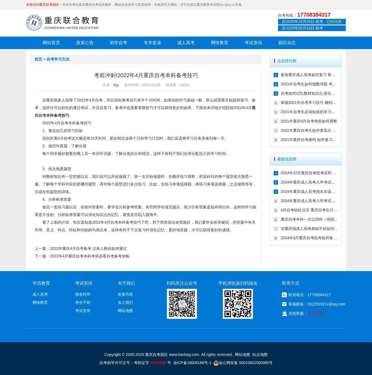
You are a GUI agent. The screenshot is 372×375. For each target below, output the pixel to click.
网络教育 (219, 42)
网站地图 (125, 310)
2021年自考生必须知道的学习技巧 (309, 112)
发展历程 (125, 294)
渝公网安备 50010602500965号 (243, 363)
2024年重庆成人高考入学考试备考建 (309, 201)
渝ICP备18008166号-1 (192, 363)
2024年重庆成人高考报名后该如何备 (309, 191)
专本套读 (152, 42)
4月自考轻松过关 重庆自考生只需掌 (309, 210)
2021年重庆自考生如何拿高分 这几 (309, 130)
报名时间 (82, 294)
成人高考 (186, 42)
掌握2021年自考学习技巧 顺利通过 (309, 102)
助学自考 (118, 42)
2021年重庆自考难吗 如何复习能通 (309, 139)
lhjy (116, 85)
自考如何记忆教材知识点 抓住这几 (309, 93)
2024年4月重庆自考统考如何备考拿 (309, 238)
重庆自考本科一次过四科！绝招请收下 (309, 219)
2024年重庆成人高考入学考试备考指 (309, 182)
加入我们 (125, 302)
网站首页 (51, 42)
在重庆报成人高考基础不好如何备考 (309, 228)
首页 (38, 59)
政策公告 (85, 42)
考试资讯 (253, 42)
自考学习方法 (57, 59)
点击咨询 (315, 313)
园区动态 (287, 42)
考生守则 (82, 302)
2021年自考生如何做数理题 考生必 (309, 84)
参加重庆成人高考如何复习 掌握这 (309, 75)
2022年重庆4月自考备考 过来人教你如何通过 (88, 248)
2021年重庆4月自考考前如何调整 (309, 121)
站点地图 (260, 354)
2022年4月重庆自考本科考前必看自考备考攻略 (89, 256)
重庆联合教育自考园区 (62, 22)
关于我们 (126, 283)
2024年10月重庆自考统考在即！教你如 (309, 173)
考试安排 (82, 310)
